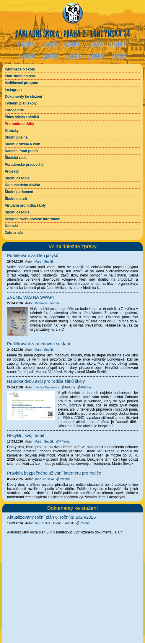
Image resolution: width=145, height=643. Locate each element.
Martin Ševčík (44, 261)
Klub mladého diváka (22, 185)
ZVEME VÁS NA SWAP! (30, 297)
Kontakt (11, 226)
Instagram (13, 90)
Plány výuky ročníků (22, 117)
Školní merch (16, 199)
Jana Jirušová (44, 479)
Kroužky (12, 130)
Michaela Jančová (47, 303)
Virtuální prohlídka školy (25, 205)
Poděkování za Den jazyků (32, 255)
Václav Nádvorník (47, 387)
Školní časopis (17, 178)
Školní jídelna (16, 137)
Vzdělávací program (21, 83)
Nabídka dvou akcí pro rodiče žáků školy (46, 381)
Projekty (12, 171)
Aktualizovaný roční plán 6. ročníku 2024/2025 (51, 517)
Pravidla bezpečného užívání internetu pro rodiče (54, 473)
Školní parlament (19, 192)
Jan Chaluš (42, 523)
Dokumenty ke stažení (23, 96)
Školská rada (16, 158)
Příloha (83, 523)
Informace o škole (20, 69)
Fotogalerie (14, 110)
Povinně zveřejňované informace (32, 219)
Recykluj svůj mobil (25, 435)
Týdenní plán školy (21, 103)
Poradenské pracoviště (24, 165)
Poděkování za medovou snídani (38, 343)
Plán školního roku (20, 76)
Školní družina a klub (22, 144)
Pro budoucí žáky (19, 124)
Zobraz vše (14, 233)
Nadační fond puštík (22, 151)
